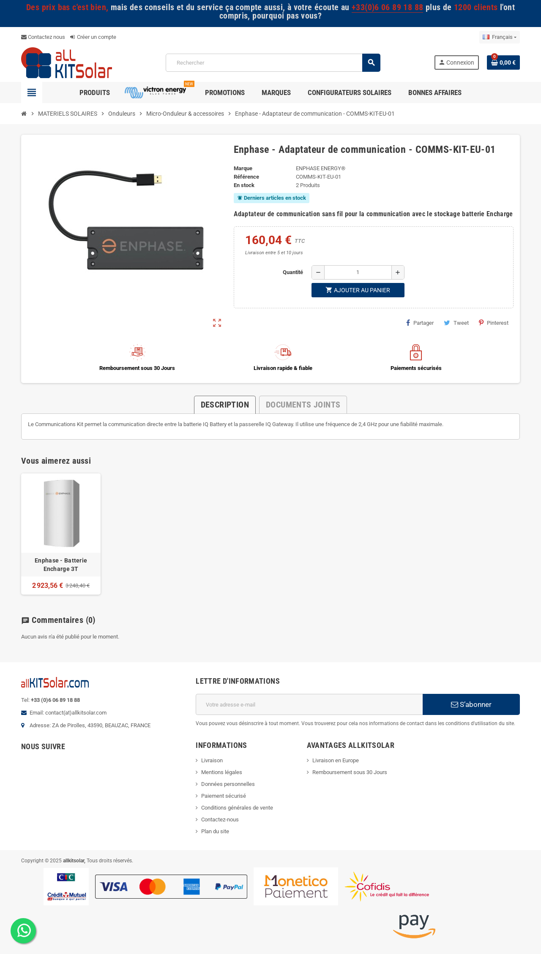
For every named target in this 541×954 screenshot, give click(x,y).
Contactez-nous (220, 819)
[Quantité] (358, 272)
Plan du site (215, 831)
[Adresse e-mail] (309, 704)
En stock (244, 185)
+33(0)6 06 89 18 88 (387, 7)
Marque (243, 168)
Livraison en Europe (335, 760)
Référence (246, 177)
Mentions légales (221, 772)
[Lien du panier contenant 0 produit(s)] (503, 62)
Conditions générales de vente (237, 808)
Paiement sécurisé (223, 796)
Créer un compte (93, 37)
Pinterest (493, 322)
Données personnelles (228, 784)
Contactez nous (43, 37)
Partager (420, 322)
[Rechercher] (273, 63)
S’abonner (471, 704)
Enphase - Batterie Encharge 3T (61, 564)
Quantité (293, 272)
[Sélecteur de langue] (499, 37)
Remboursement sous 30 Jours (349, 772)
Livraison (212, 760)
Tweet (456, 322)
